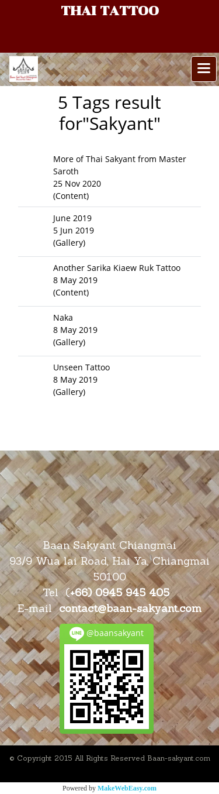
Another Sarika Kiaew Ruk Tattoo (116, 267)
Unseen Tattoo (81, 367)
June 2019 (72, 218)
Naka (63, 317)
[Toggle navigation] (204, 69)
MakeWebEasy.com (127, 788)
